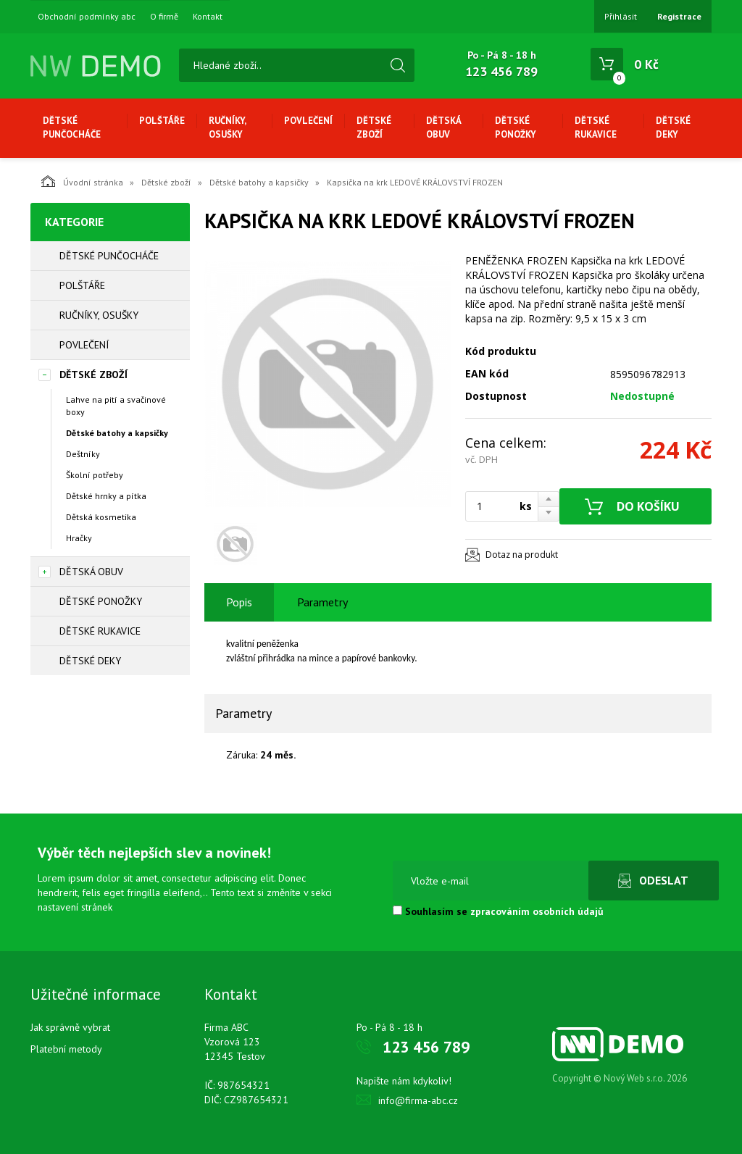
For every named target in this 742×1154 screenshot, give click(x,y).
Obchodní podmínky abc (87, 17)
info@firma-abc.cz (418, 1100)
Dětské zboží (374, 127)
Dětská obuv (443, 127)
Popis (239, 602)
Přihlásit (620, 16)
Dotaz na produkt (521, 554)
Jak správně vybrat (70, 1027)
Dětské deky (673, 127)
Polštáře (162, 120)
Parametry (322, 602)
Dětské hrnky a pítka (106, 495)
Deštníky (83, 453)
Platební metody (66, 1048)
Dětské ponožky (515, 127)
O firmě (164, 17)
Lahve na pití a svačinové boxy (116, 405)
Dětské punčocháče (72, 127)
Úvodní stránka (82, 181)
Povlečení (308, 120)
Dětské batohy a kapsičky (259, 182)
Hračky (79, 537)
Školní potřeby (94, 474)
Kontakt (207, 17)
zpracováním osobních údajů (537, 911)
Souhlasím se (498, 911)
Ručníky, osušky (227, 127)
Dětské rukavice (596, 127)
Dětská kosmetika (101, 516)
